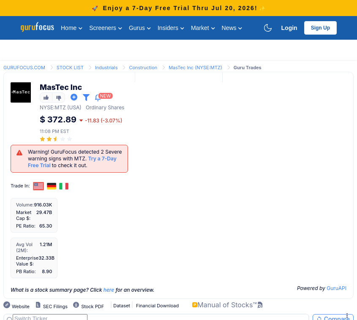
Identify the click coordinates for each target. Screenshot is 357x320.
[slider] (57, 139)
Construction (143, 68)
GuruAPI (336, 288)
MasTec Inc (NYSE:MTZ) (195, 68)
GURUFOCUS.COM (24, 68)
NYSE (46, 107)
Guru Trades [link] (248, 68)
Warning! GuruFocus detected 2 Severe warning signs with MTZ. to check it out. (75, 158)
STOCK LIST (70, 68)
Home (71, 27)
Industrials (106, 68)
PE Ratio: (25, 226)
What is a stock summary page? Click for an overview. (83, 290)
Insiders (171, 27)
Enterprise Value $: (27, 261)
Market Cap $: (23, 215)
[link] (24, 67)
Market (203, 27)
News (232, 27)
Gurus (140, 27)
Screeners (105, 27)
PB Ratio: (26, 271)
